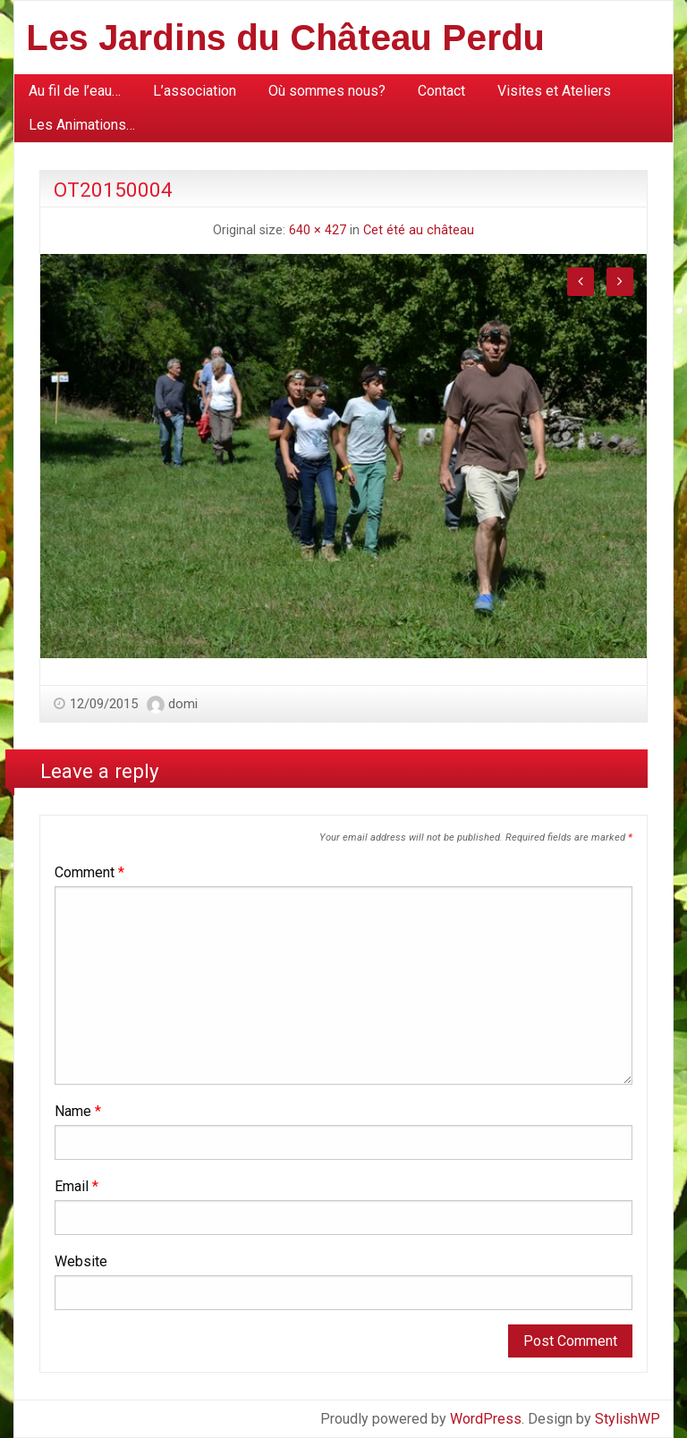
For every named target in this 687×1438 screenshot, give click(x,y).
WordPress (486, 1418)
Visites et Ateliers (554, 90)
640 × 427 (317, 230)
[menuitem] (74, 91)
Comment (89, 872)
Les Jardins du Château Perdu (285, 37)
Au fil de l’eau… (75, 90)
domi (183, 704)
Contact (441, 90)
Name (78, 1111)
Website (81, 1261)
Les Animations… (82, 124)
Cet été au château (418, 230)
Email (76, 1186)
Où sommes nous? (327, 90)
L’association (194, 90)
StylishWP (627, 1418)
